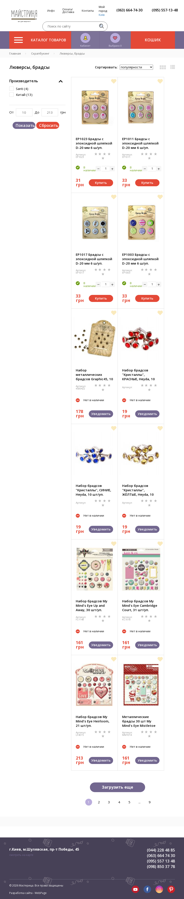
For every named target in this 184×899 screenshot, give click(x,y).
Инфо (51, 10)
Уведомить (101, 413)
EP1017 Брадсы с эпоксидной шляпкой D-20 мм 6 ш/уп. (94, 258)
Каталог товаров (40, 40)
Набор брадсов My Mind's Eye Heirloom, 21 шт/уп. (92, 721)
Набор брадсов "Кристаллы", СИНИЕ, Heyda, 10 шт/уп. (93, 490)
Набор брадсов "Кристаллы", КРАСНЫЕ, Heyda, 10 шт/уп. (138, 374)
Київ (102, 15)
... (139, 802)
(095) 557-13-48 (165, 10)
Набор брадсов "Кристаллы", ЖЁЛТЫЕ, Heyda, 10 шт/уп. (138, 490)
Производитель (23, 81)
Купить (101, 182)
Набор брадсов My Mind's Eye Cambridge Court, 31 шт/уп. (139, 605)
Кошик (153, 39)
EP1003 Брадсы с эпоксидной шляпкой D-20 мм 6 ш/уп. (140, 258)
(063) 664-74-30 (129, 10)
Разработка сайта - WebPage (28, 893)
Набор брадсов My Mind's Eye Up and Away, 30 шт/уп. (91, 605)
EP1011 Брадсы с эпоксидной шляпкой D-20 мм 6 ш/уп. (140, 143)
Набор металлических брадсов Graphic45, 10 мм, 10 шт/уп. (94, 374)
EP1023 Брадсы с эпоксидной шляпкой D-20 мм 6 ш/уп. (94, 143)
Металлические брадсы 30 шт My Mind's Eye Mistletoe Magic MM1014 (139, 721)
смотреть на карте (21, 855)
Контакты (88, 10)
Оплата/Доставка (68, 10)
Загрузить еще (117, 787)
